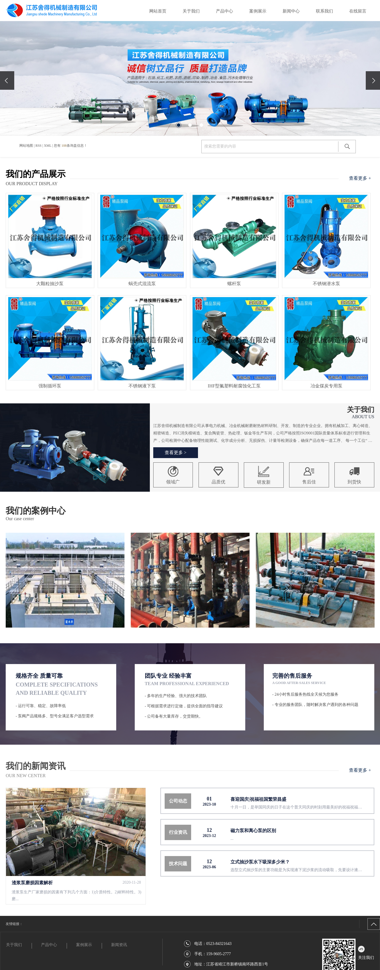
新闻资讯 (119, 945)
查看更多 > (176, 452)
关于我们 (191, 11)
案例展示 (257, 11)
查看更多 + (360, 178)
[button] (178, 125)
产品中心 (224, 11)
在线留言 (357, 11)
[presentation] (7, 80)
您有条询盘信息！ (70, 146)
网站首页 (157, 11)
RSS (38, 146)
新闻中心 (291, 11)
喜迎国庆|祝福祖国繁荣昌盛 (258, 799)
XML (47, 146)
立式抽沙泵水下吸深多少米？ (260, 861)
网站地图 (26, 146)
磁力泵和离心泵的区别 (253, 830)
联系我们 (324, 11)
